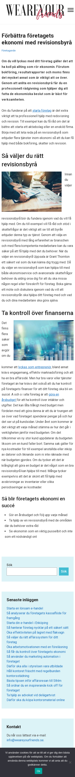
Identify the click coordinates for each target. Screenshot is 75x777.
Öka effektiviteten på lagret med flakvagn (35, 632)
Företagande (9, 50)
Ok (38, 771)
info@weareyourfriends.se (25, 740)
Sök (9, 565)
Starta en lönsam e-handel (25, 608)
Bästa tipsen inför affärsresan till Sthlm (34, 681)
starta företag (41, 110)
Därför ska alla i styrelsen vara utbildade (35, 666)
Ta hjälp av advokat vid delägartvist (31, 695)
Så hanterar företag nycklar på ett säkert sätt (37, 628)
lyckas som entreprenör (34, 367)
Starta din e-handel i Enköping (27, 623)
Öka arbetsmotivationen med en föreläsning (37, 647)
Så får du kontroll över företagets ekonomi (36, 652)
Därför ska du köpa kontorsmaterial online (36, 700)
